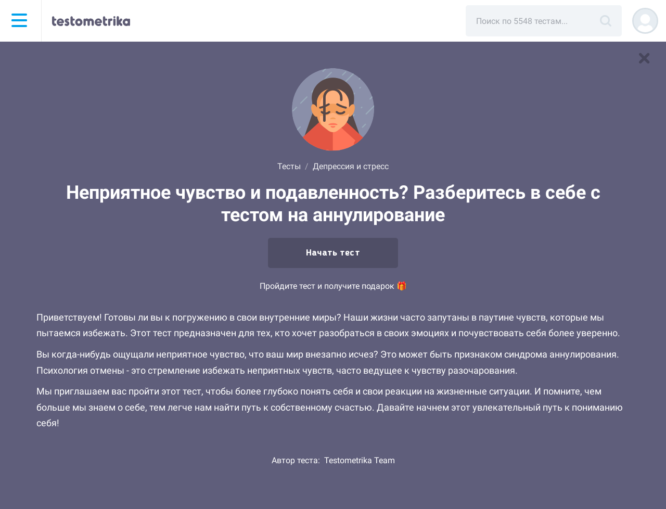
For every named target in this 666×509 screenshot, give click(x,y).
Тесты (289, 166)
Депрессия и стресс (351, 166)
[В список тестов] (644, 58)
